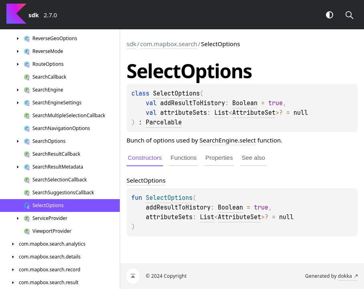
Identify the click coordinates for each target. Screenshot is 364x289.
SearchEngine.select (227, 140)
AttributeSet (254, 113)
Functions (184, 157)
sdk (131, 44)
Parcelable (164, 122)
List (221, 113)
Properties (219, 157)
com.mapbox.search (168, 44)
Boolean (244, 103)
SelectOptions (176, 94)
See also (253, 157)
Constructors (145, 157)
